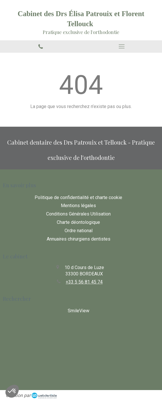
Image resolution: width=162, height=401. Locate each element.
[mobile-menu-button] (121, 46)
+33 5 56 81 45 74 (84, 282)
